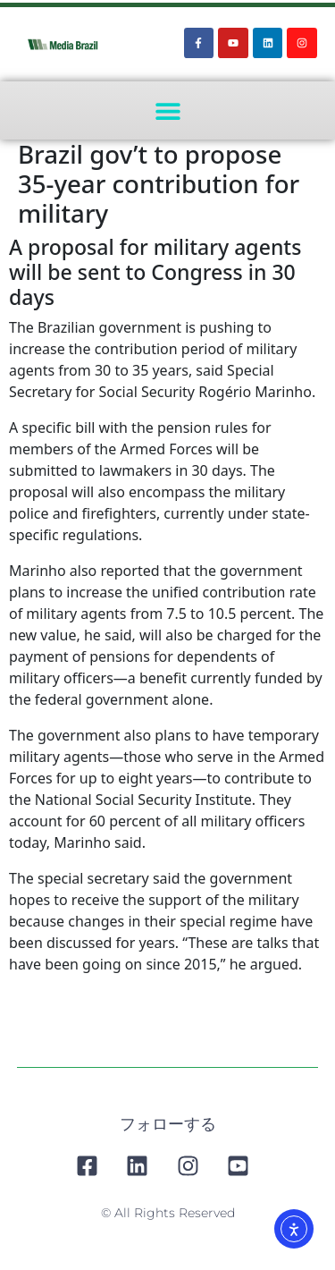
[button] (167, 110)
